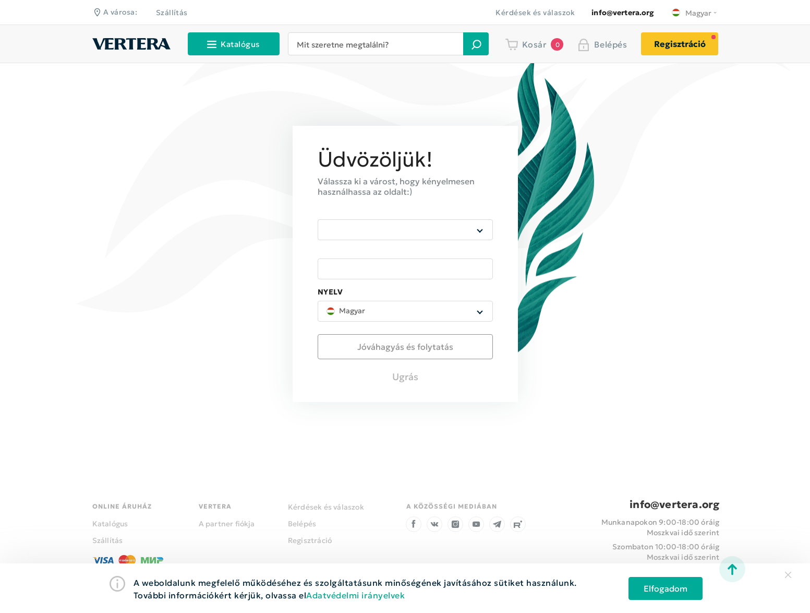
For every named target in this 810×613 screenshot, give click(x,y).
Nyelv (330, 292)
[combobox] (379, 44)
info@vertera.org (674, 504)
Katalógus (110, 523)
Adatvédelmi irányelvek (355, 595)
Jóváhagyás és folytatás (405, 346)
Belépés (302, 523)
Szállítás (172, 12)
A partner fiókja (227, 523)
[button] (476, 43)
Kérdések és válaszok (535, 12)
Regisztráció (680, 44)
